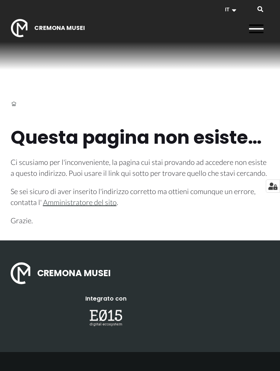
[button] (231, 9)
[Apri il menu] (256, 28)
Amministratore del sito (80, 202)
